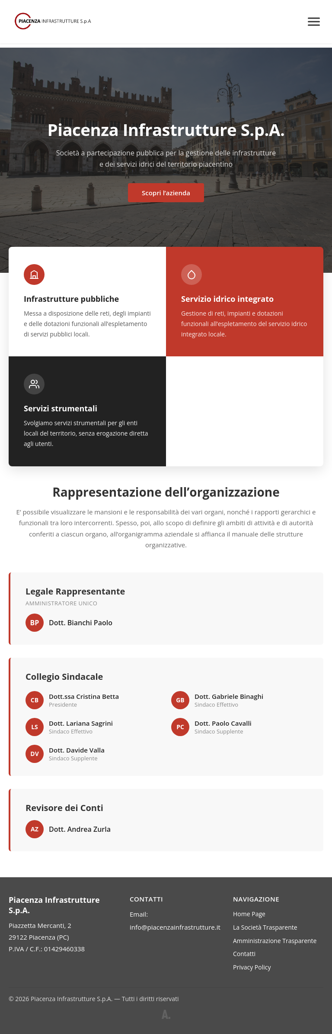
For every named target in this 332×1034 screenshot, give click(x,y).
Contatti (244, 954)
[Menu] (313, 21)
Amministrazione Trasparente (274, 941)
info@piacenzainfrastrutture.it (175, 927)
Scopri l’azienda (166, 192)
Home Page (249, 914)
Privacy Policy (252, 967)
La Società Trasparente (265, 927)
